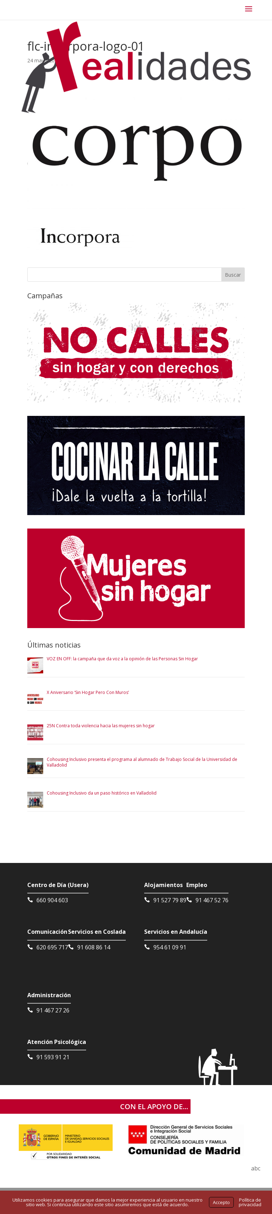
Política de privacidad (250, 1202)
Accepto (221, 1202)
